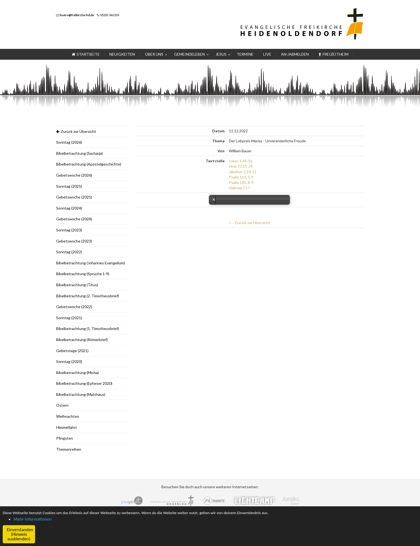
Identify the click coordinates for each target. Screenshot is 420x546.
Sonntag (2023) (69, 230)
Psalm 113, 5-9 (241, 177)
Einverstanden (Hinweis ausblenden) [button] (20, 534)
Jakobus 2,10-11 (242, 171)
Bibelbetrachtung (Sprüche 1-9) (82, 273)
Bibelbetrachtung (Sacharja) (79, 153)
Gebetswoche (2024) (74, 219)
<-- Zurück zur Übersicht (249, 222)
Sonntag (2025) (69, 186)
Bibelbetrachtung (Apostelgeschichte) (88, 164)
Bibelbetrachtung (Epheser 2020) (84, 383)
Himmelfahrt (66, 427)
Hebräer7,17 (239, 188)
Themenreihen (68, 449)
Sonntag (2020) (69, 361)
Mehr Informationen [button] (32, 519)
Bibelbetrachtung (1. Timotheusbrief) (87, 328)
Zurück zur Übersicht (76, 131)
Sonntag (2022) (69, 252)
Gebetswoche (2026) (74, 175)
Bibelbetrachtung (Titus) (77, 284)
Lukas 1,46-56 (240, 161)
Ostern (62, 405)
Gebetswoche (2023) (74, 241)
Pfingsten (64, 438)
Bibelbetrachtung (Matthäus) (80, 394)
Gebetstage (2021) (72, 350)
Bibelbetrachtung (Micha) (77, 372)
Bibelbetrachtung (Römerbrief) (82, 339)
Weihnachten (67, 416)
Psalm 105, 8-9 (241, 182)
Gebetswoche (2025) (74, 197)
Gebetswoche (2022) (74, 306)
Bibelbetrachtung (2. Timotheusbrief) (87, 296)
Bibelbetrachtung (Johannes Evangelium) (90, 263)
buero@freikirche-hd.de (77, 15)
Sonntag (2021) (69, 317)
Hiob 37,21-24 (241, 166)
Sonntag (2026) (69, 142)
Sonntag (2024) (69, 208)
